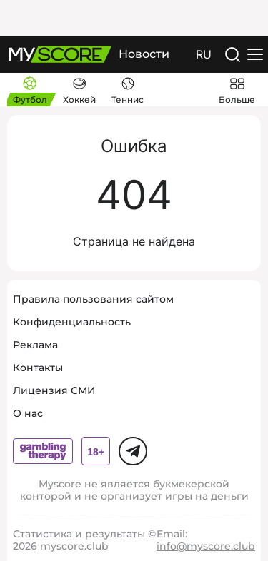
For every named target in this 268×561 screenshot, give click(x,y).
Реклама (35, 344)
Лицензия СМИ (54, 390)
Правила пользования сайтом (93, 299)
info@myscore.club (206, 546)
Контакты (38, 367)
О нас (28, 413)
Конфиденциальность (72, 321)
